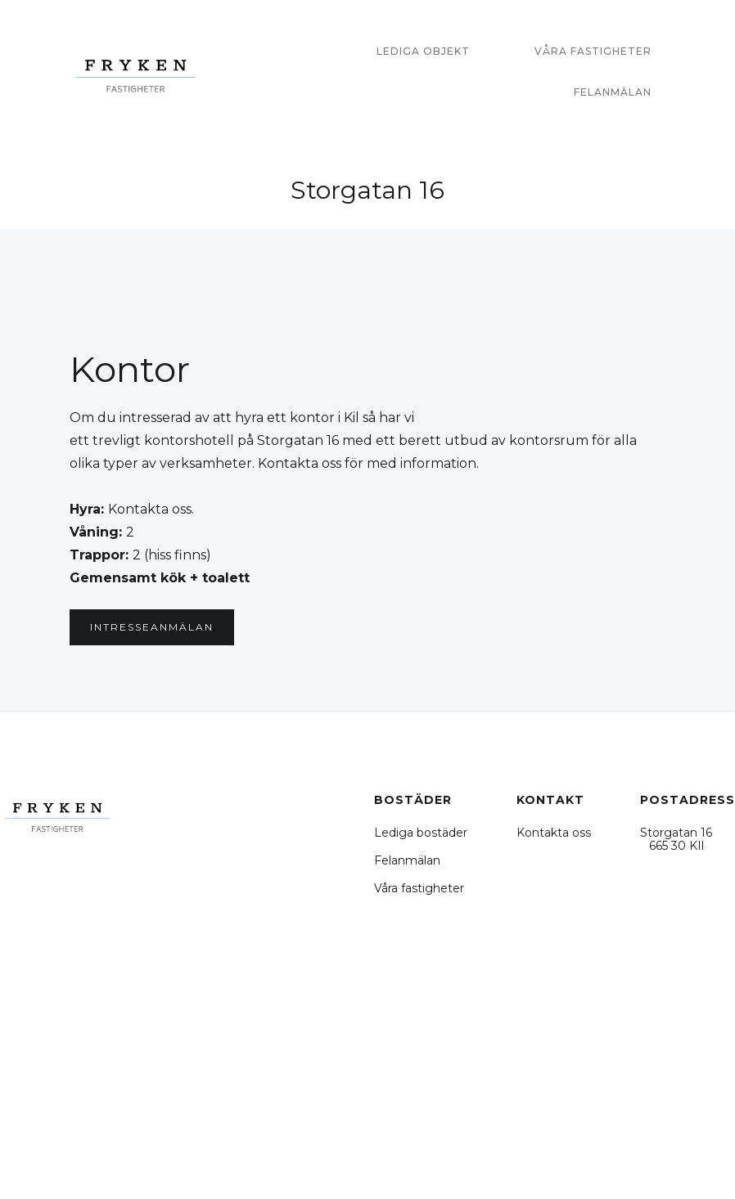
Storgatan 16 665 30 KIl (676, 839)
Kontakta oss (553, 832)
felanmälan (613, 92)
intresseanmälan (152, 627)
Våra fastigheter (419, 888)
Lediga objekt (423, 51)
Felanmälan (407, 860)
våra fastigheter (593, 51)
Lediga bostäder (420, 832)
